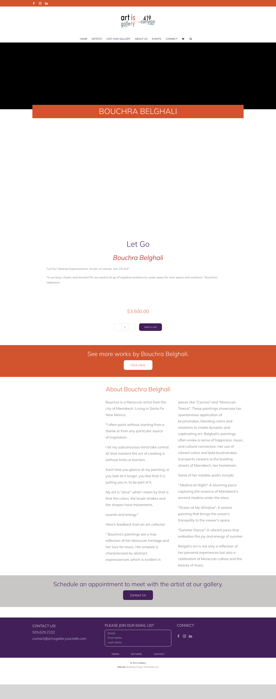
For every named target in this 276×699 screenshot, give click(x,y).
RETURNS (136, 654)
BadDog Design (135, 666)
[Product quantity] (124, 327)
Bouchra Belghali (138, 257)
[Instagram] (184, 636)
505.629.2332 (43, 632)
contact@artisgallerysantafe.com (59, 638)
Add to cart (150, 327)
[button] (191, 38)
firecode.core (152, 666)
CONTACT (159, 654)
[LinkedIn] (190, 636)
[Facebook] (178, 636)
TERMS (115, 654)
